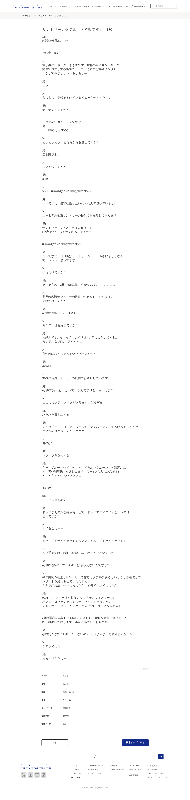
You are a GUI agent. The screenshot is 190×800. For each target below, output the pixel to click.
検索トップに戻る (135, 743)
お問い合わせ (152, 770)
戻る (55, 743)
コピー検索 (62, 6)
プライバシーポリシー (155, 774)
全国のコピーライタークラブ (158, 778)
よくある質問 (152, 766)
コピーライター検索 (81, 6)
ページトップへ (161, 756)
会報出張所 (133, 776)
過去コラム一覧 (135, 770)
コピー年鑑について (120, 6)
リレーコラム (100, 6)
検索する (174, 6)
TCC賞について (76, 774)
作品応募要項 (139, 6)
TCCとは (48, 6)
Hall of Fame (75, 778)
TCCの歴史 (74, 770)
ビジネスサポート (95, 774)
